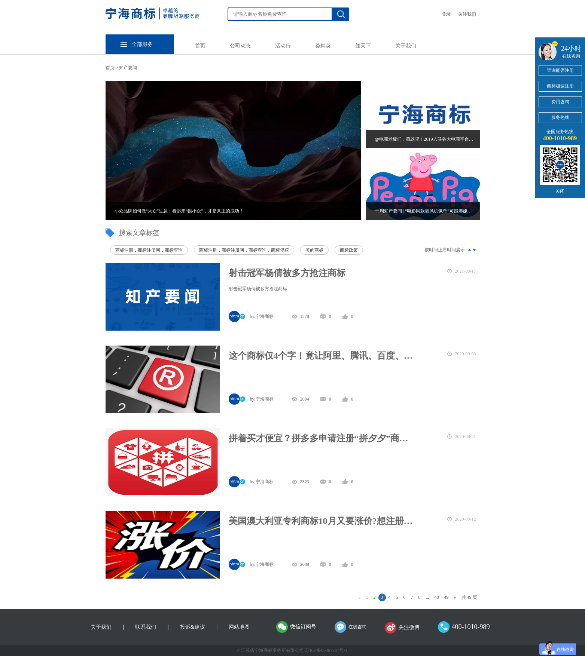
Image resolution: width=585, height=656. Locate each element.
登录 (446, 14)
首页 (200, 46)
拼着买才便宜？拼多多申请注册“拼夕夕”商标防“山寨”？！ (321, 438)
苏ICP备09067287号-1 (326, 650)
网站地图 (239, 627)
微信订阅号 (303, 626)
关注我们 (467, 14)
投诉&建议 (192, 627)
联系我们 (145, 627)
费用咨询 (560, 101)
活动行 (283, 46)
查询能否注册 (560, 70)
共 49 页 (469, 597)
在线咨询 (357, 626)
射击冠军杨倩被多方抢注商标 (287, 273)
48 (437, 597)
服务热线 (560, 117)
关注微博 (409, 627)
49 (446, 597)
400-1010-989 (471, 627)
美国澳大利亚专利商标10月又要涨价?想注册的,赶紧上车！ (321, 521)
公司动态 (240, 46)
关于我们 (405, 46)
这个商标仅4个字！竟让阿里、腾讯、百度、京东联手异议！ (321, 356)
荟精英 (323, 46)
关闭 (559, 191)
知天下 (363, 46)
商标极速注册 (560, 86)
